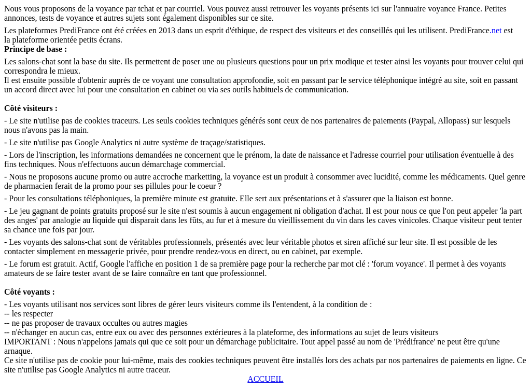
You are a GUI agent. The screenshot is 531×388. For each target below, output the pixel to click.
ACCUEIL (265, 379)
